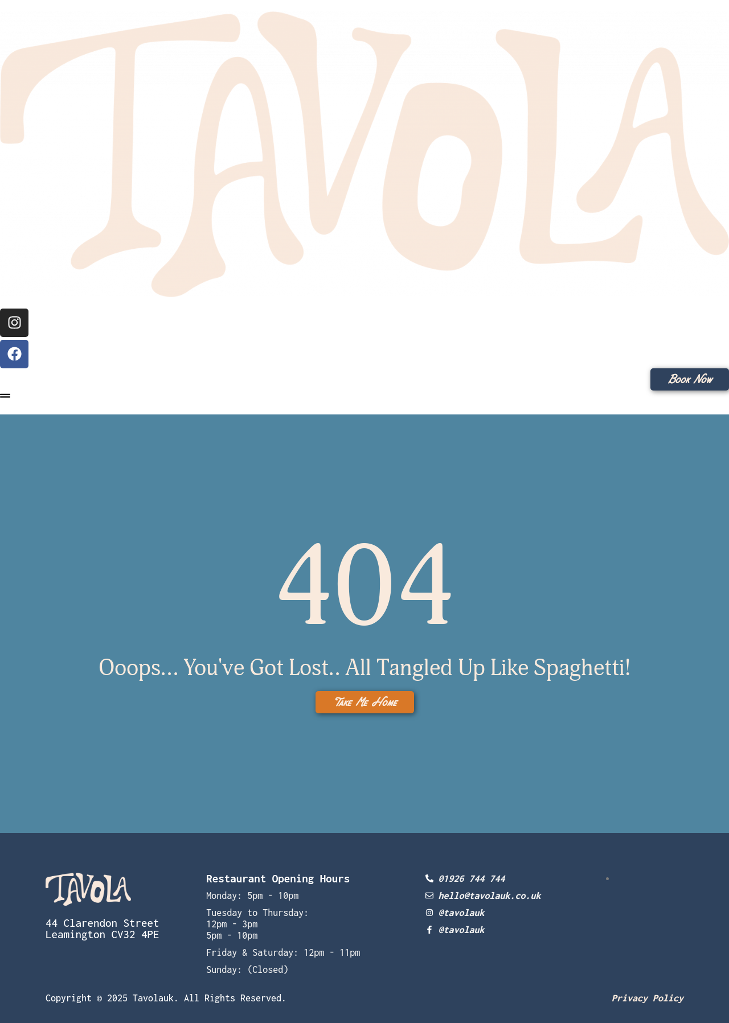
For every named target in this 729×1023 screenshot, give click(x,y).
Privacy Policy (647, 998)
